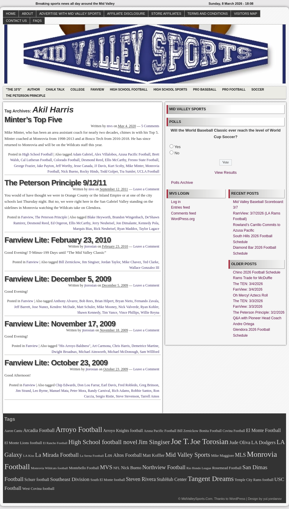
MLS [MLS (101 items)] (240, 455)
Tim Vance (109, 312)
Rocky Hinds (89, 171)
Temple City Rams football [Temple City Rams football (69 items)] (254, 480)
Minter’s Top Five (33, 119)
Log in (176, 202)
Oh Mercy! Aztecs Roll (250, 295)
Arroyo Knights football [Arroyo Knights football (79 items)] (123, 430)
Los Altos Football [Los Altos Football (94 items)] (123, 455)
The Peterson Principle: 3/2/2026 (259, 312)
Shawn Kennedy (88, 312)
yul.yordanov (272, 498)
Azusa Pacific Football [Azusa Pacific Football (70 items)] (160, 431)
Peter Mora (78, 391)
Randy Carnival (99, 391)
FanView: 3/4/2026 (247, 289)
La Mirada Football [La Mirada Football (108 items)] (57, 455)
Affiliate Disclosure (126, 13)
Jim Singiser (90, 262)
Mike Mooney (107, 307)
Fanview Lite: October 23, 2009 (56, 362)
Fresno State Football (143, 160)
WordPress (237, 498)
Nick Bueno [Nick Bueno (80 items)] (131, 467)
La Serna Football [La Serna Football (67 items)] (92, 455)
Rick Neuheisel (105, 229)
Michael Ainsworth (92, 352)
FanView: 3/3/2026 (247, 307)
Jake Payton (45, 166)
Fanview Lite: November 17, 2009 (60, 323)
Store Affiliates (166, 13)
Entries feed (180, 207)
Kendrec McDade (62, 307)
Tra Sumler (127, 171)
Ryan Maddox (127, 229)
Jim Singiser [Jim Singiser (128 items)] (154, 442)
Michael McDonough (123, 352)
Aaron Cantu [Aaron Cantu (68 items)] (13, 431)
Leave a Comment (146, 189)
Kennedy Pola (148, 223)
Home (11, 13)
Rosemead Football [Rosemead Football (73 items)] (226, 468)
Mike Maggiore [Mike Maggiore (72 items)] (222, 456)
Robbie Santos (141, 391)
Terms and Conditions (208, 13)
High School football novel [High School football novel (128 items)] (102, 442)
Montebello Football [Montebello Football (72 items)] (84, 468)
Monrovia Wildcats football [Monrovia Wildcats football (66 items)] (49, 468)
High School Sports (170, 89)
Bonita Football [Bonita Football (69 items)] (210, 431)
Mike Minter (135, 166)
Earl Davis (108, 385)
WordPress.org (183, 219)
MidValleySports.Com (196, 498)
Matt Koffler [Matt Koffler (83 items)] (154, 455)
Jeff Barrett (22, 307)
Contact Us (16, 20)
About (27, 13)
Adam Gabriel (83, 154)
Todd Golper (109, 171)
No (177, 153)
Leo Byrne (40, 391)
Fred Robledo (127, 385)
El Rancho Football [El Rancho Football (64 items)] (55, 443)
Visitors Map (245, 13)
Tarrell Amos (150, 396)
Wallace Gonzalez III (144, 268)
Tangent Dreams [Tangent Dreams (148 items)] (211, 478)
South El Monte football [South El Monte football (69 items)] (107, 480)
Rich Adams (120, 391)
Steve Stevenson (127, 396)
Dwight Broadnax (64, 352)
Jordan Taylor (110, 262)
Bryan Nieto (124, 301)
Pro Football (234, 89)
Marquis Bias (82, 229)
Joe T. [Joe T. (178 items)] (180, 441)
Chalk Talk (55, 89)
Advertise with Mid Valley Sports (70, 13)
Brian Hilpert (104, 301)
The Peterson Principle (25, 95)
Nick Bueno (69, 171)
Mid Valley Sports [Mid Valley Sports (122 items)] (187, 454)
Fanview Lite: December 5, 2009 (57, 278)
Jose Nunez (40, 307)
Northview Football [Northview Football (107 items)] (163, 467)
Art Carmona (101, 346)
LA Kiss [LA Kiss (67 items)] (28, 455)
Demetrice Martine (145, 346)
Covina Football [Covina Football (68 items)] (234, 431)
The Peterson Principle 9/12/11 (55, 182)
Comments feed (183, 213)
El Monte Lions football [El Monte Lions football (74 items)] (23, 443)
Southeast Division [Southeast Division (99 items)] (69, 479)
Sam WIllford (149, 352)
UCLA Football (148, 171)
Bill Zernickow (69, 262)
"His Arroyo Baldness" (74, 346)
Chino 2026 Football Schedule (256, 272)
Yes (177, 147)
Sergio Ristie (105, 396)
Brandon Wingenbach (127, 217)
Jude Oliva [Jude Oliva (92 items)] (239, 442)
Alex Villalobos (105, 154)
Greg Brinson (148, 385)
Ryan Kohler (149, 307)
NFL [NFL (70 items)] (116, 468)
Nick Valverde (129, 307)
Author (33, 89)
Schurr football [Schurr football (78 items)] (36, 479)
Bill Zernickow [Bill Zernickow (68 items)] (187, 431)
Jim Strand (23, 391)
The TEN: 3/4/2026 (248, 284)
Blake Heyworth (99, 217)
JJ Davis (100, 166)
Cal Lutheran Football (36, 160)
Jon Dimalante (126, 223)
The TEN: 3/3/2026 (248, 301)
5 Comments (150, 126)
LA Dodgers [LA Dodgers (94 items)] (263, 442)
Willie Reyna (150, 312)
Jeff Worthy (63, 166)
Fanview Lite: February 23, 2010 (57, 239)
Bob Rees (86, 301)
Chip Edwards (65, 385)
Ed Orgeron (59, 223)
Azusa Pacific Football (134, 154)
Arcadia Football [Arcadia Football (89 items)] (39, 430)
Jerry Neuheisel (103, 223)
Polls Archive (182, 182)
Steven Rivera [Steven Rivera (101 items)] (141, 479)
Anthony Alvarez (65, 301)
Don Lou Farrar (89, 385)
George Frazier (24, 166)
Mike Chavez (131, 262)
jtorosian (90, 246)
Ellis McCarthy (115, 160)
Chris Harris (121, 346)
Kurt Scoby (116, 166)
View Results (226, 172)
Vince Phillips (129, 312)
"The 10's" (13, 89)
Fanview (97, 89)
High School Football (129, 89)
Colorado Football (67, 160)
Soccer (258, 89)
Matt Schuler (86, 307)
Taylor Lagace (149, 229)
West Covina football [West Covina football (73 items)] (38, 489)
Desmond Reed (92, 160)
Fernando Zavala (146, 301)
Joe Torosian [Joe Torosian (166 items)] (209, 441)
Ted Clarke (150, 262)
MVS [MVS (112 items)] (106, 467)
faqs (37, 20)
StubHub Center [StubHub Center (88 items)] (172, 479)
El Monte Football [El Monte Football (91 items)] (263, 430)
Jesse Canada (83, 166)
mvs (110, 126)
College (77, 89)
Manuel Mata (59, 391)
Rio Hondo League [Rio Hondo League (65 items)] (198, 468)
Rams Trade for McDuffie (252, 278)
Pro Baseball (204, 89)
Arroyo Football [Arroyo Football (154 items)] (78, 429)
